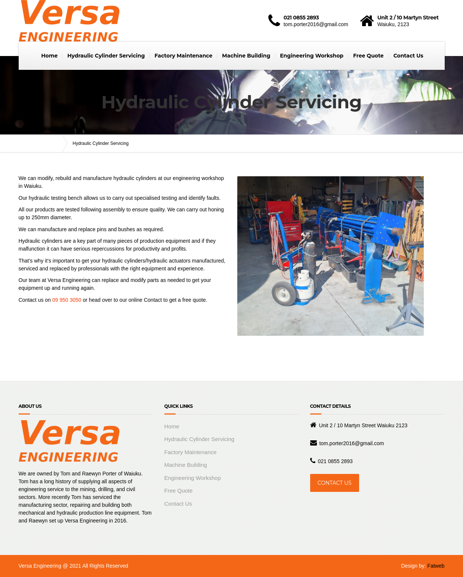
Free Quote (368, 55)
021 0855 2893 (335, 461)
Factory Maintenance (184, 55)
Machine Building (246, 55)
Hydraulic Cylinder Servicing (106, 55)
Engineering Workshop (311, 55)
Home (49, 55)
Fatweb (436, 566)
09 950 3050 (66, 300)
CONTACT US (335, 483)
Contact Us (408, 55)
